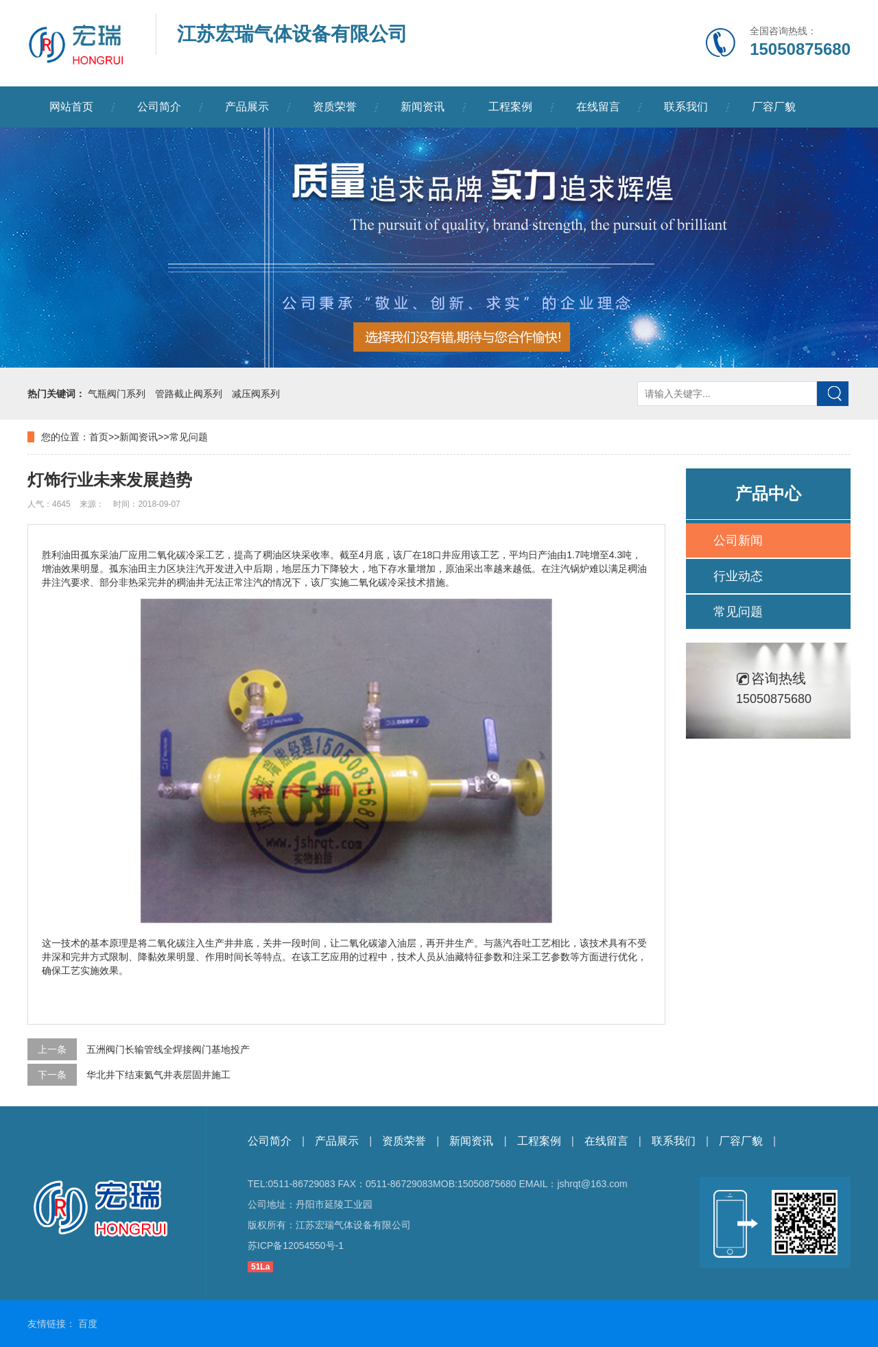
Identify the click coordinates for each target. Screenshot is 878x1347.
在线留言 (598, 106)
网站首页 (71, 106)
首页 (98, 436)
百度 (87, 1323)
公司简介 (159, 106)
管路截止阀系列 (188, 393)
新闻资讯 (422, 106)
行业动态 (738, 576)
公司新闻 (738, 540)
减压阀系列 (256, 393)
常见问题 (188, 436)
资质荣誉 (335, 106)
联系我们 (686, 106)
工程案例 (510, 106)
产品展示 (247, 106)
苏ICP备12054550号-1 (296, 1245)
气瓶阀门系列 (116, 393)
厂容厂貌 (774, 106)
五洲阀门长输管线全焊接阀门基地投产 (168, 1049)
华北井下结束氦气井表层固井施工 (158, 1074)
